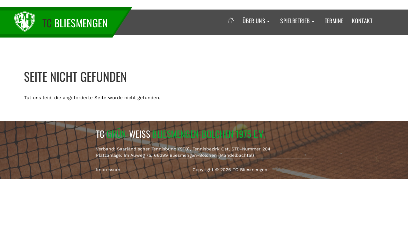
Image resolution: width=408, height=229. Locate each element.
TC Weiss (180, 133)
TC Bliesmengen (250, 169)
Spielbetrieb (298, 21)
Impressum (108, 169)
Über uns (257, 21)
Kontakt (362, 21)
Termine (334, 21)
